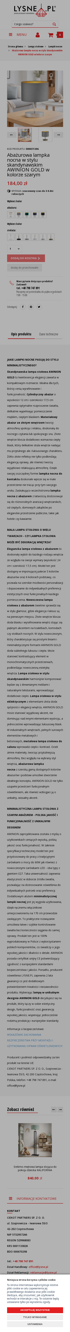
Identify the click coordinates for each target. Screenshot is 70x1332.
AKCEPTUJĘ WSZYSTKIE (35, 1310)
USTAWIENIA (35, 1324)
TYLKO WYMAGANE (35, 1317)
